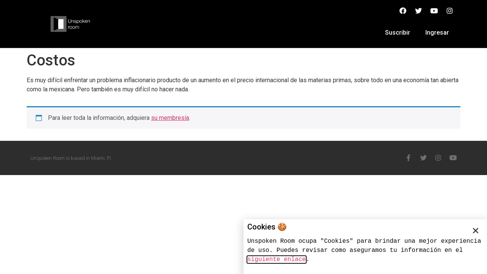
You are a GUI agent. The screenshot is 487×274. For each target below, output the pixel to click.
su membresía (170, 117)
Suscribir (397, 32)
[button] (475, 230)
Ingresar (437, 32)
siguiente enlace (276, 259)
